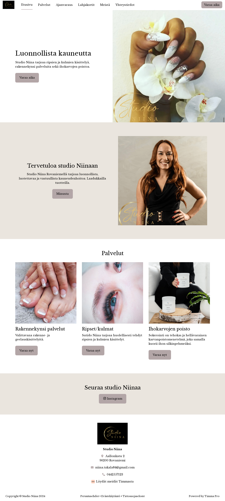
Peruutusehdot (89, 496)
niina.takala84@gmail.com (115, 467)
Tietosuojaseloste (134, 496)
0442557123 (115, 474)
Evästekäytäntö (110, 496)
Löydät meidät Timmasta (115, 481)
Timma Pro (212, 496)
